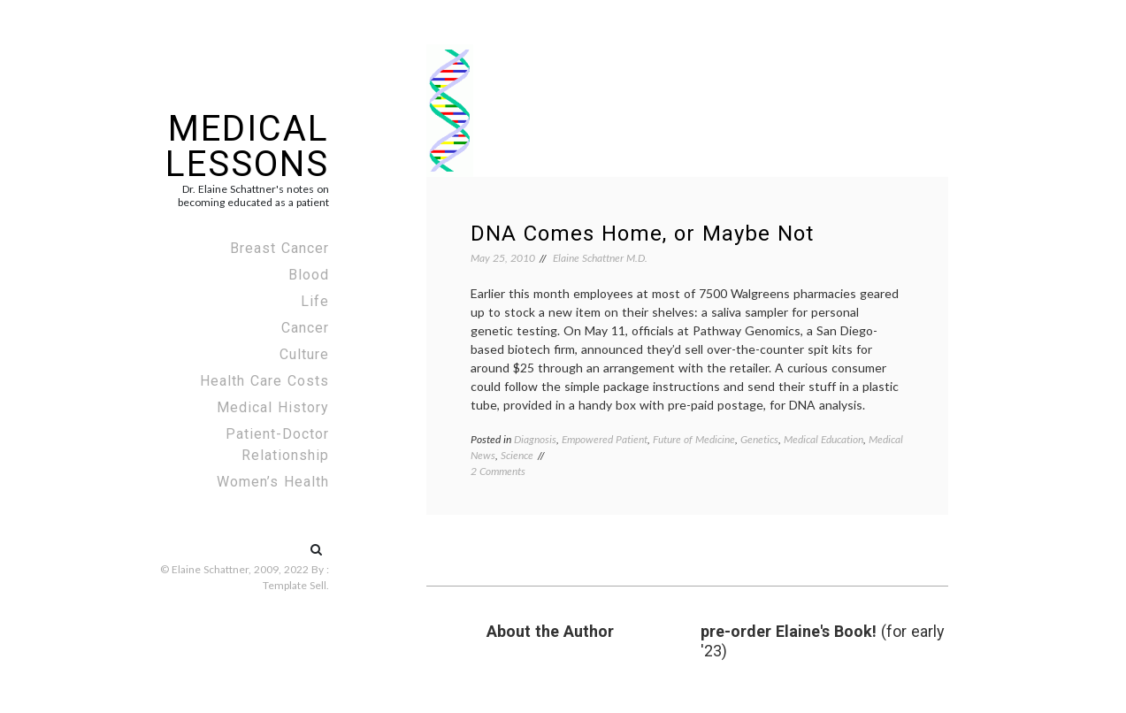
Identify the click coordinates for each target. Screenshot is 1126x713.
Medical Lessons (247, 146)
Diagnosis (535, 439)
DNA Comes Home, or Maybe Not (642, 233)
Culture (304, 354)
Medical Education (823, 439)
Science (517, 455)
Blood (308, 274)
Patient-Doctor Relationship (277, 445)
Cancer (305, 327)
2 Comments (498, 471)
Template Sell (294, 585)
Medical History (273, 407)
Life (315, 301)
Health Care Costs (264, 380)
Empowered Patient (604, 439)
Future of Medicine (694, 439)
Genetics (759, 439)
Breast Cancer (279, 248)
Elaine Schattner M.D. (600, 257)
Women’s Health (273, 481)
